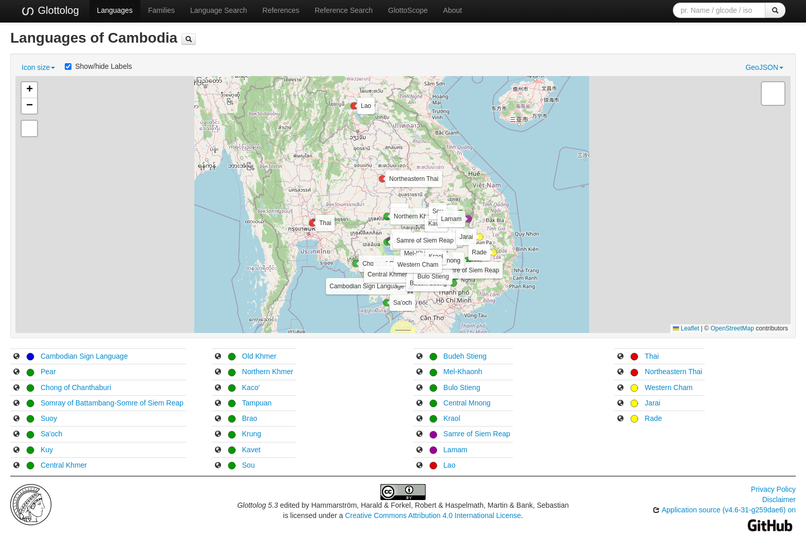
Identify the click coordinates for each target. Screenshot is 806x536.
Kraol (452, 418)
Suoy (49, 418)
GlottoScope (408, 10)
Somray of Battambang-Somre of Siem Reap (112, 403)
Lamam (456, 450)
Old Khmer (259, 356)
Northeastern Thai (673, 371)
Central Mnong (467, 403)
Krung (251, 434)
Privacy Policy (773, 489)
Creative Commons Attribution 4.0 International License (433, 515)
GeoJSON (764, 67)
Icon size (38, 67)
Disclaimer (779, 499)
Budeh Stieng (465, 356)
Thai (651, 356)
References (281, 10)
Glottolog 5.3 (257, 505)
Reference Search (344, 10)
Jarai (652, 403)
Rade (653, 418)
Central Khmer (64, 465)
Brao (250, 418)
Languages (115, 10)
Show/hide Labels (98, 66)
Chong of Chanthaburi (76, 387)
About (452, 10)
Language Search (218, 10)
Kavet (251, 450)
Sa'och (51, 434)
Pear (48, 371)
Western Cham (668, 387)
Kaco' (251, 387)
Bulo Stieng (462, 387)
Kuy (47, 450)
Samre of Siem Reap (477, 434)
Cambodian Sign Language (84, 356)
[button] (411, 286)
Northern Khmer (268, 371)
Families (161, 10)
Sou (248, 465)
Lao (449, 465)
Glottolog (50, 11)
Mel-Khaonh (463, 371)
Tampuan (257, 403)
